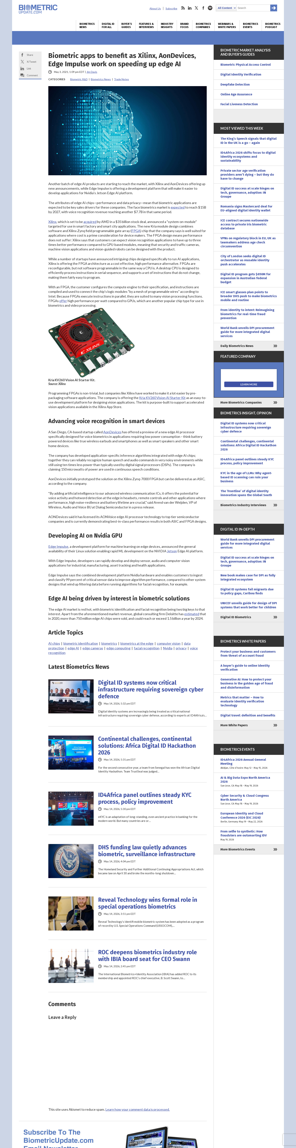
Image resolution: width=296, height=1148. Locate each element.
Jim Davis (91, 71)
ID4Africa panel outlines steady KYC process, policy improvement (144, 798)
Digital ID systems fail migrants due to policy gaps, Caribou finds (247, 591)
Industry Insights (167, 25)
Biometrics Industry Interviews (243, 505)
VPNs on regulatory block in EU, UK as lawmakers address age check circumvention (248, 242)
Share (30, 54)
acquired (89, 222)
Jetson (172, 551)
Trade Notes (121, 79)
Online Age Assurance (236, 94)
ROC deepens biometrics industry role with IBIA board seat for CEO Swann (147, 956)
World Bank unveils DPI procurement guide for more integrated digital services (247, 332)
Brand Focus (184, 25)
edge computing (118, 648)
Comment (32, 75)
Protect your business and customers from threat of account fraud (248, 654)
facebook (203, 8)
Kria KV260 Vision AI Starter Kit (162, 398)
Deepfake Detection (235, 85)
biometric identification (80, 643)
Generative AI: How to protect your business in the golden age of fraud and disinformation (246, 683)
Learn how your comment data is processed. (137, 1109)
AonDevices (112, 432)
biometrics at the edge (136, 643)
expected (178, 207)
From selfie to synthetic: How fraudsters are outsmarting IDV (248, 835)
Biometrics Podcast (273, 25)
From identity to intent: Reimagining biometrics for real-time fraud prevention (247, 314)
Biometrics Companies (203, 25)
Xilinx (52, 222)
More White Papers (234, 725)
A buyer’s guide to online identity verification (245, 668)
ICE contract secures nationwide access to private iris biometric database (244, 224)
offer (63, 301)
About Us (155, 8)
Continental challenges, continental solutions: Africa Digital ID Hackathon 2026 (147, 746)
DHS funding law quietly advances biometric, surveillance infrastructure (146, 851)
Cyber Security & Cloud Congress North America (248, 800)
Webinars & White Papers (227, 25)
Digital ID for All (108, 25)
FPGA (135, 231)
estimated (191, 614)
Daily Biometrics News (236, 346)
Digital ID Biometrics (235, 617)
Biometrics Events (250, 25)
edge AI (73, 648)
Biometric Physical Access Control (245, 65)
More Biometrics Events (237, 849)
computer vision (168, 643)
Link (29, 68)
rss (183, 8)
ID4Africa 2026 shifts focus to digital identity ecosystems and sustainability (248, 157)
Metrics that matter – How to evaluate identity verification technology (242, 701)
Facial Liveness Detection (239, 104)
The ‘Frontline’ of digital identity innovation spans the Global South (246, 493)
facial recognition (147, 648)
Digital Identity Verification (240, 74)
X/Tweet (31, 61)
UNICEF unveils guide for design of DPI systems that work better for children (248, 605)
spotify (210, 8)
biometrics (109, 643)
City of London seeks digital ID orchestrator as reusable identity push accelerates (244, 260)
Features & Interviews (146, 25)
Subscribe (171, 8)
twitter (196, 8)
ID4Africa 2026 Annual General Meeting (248, 764)
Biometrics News (87, 25)
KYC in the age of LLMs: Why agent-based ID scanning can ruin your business (246, 477)
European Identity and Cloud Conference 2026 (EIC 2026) (248, 817)
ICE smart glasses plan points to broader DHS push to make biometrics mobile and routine (248, 296)
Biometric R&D (79, 79)
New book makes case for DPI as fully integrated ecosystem (247, 577)
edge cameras (92, 648)
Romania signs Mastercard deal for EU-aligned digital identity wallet (246, 208)
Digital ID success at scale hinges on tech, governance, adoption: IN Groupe (247, 192)
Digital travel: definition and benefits (247, 715)
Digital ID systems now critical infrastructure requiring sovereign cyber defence (150, 689)
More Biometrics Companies (241, 402)
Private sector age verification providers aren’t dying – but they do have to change (247, 175)
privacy (181, 648)
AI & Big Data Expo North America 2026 (248, 782)
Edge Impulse (58, 546)
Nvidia (167, 648)
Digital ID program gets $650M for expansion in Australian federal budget (245, 278)
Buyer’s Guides (126, 25)
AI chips (54, 643)
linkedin (189, 8)
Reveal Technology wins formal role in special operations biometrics (147, 903)
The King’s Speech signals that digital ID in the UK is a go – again (248, 141)
